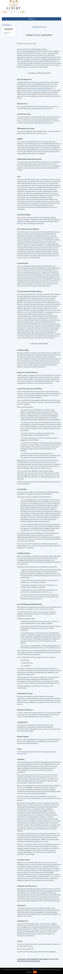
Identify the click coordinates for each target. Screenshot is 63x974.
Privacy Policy (38, 90)
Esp (8, 25)
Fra (6, 25)
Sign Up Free (7, 32)
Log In (5, 34)
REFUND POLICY (26, 916)
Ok (35, 972)
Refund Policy (48, 90)
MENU (31, 19)
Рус (4, 25)
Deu (10, 25)
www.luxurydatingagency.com (27, 51)
